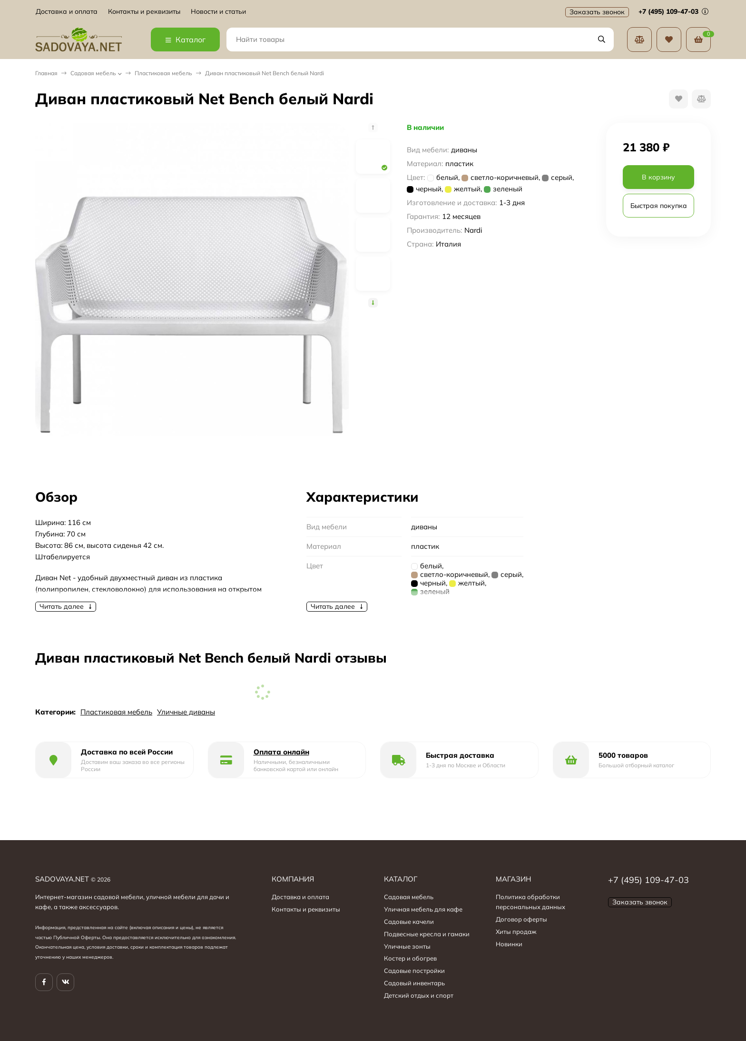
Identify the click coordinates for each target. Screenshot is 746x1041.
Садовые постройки (414, 970)
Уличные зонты (407, 946)
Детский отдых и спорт (418, 995)
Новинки (509, 944)
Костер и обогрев (410, 958)
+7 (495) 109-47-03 (673, 11)
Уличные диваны (186, 711)
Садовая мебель (93, 73)
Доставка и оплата (67, 12)
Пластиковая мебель (163, 73)
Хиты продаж (516, 931)
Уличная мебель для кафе (423, 909)
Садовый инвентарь (414, 983)
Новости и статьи (218, 12)
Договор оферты (521, 919)
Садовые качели (409, 921)
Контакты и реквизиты (144, 12)
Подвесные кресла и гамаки (427, 934)
